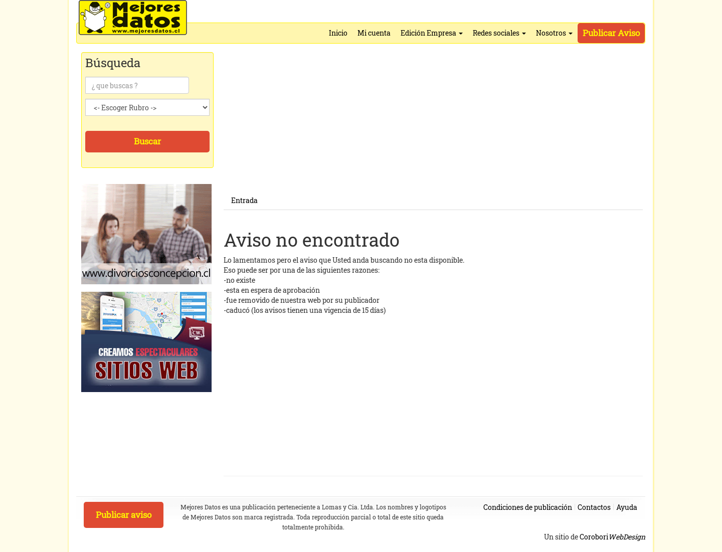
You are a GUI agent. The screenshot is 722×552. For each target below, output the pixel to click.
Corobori (612, 536)
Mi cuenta (374, 33)
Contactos (594, 507)
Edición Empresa (432, 33)
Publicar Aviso (611, 33)
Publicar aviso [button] (123, 514)
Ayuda (626, 507)
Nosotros (554, 33)
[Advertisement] (433, 121)
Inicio (338, 33)
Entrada (244, 200)
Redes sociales (499, 33)
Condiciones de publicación (527, 507)
